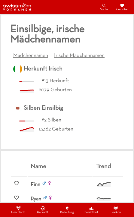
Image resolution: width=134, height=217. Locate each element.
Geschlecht (18, 210)
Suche (104, 7)
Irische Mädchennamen (79, 55)
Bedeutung (67, 210)
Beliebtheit (91, 210)
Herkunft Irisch (43, 69)
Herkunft (42, 210)
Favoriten (122, 7)
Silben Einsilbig (43, 108)
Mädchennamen (30, 55)
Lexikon (116, 210)
